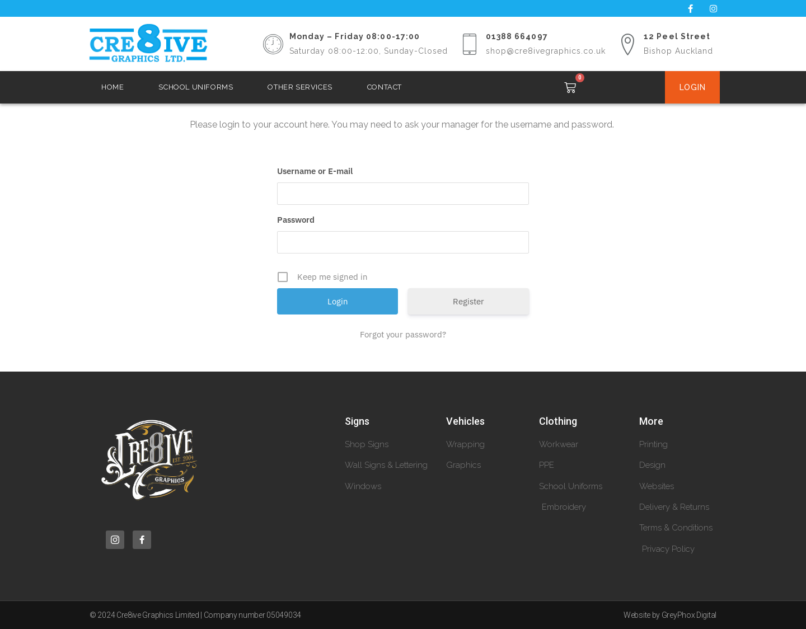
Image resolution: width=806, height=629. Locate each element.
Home (112, 87)
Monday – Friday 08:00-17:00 (354, 36)
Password (296, 219)
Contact (384, 87)
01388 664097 (517, 36)
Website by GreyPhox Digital (670, 615)
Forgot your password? (403, 334)
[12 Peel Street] (627, 44)
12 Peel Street (677, 36)
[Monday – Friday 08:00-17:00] (273, 44)
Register (468, 301)
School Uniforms (195, 87)
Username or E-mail (315, 171)
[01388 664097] (469, 44)
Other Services (300, 87)
